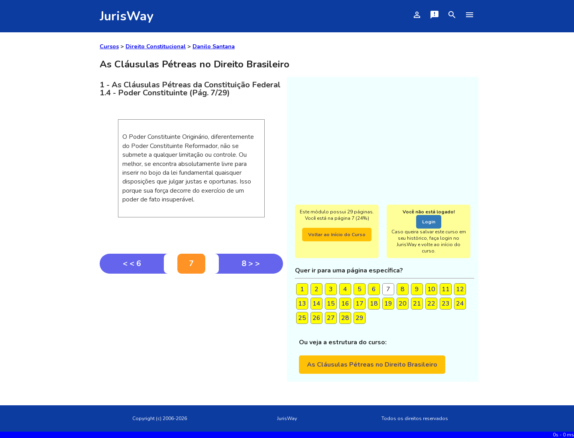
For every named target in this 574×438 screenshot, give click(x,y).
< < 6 (132, 263)
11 (446, 289)
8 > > (251, 263)
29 (360, 318)
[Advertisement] (191, 333)
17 (360, 303)
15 (331, 303)
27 (331, 318)
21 (417, 303)
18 (374, 303)
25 (302, 318)
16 (345, 303)
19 (388, 303)
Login (428, 222)
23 (446, 303)
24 (460, 303)
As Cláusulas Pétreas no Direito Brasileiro (372, 364)
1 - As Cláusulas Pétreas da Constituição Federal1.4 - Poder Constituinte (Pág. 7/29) (190, 88)
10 (431, 289)
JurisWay (126, 16)
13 (302, 303)
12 (460, 289)
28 (345, 318)
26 (316, 318)
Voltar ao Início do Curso (337, 234)
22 (431, 303)
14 (316, 303)
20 (403, 303)
